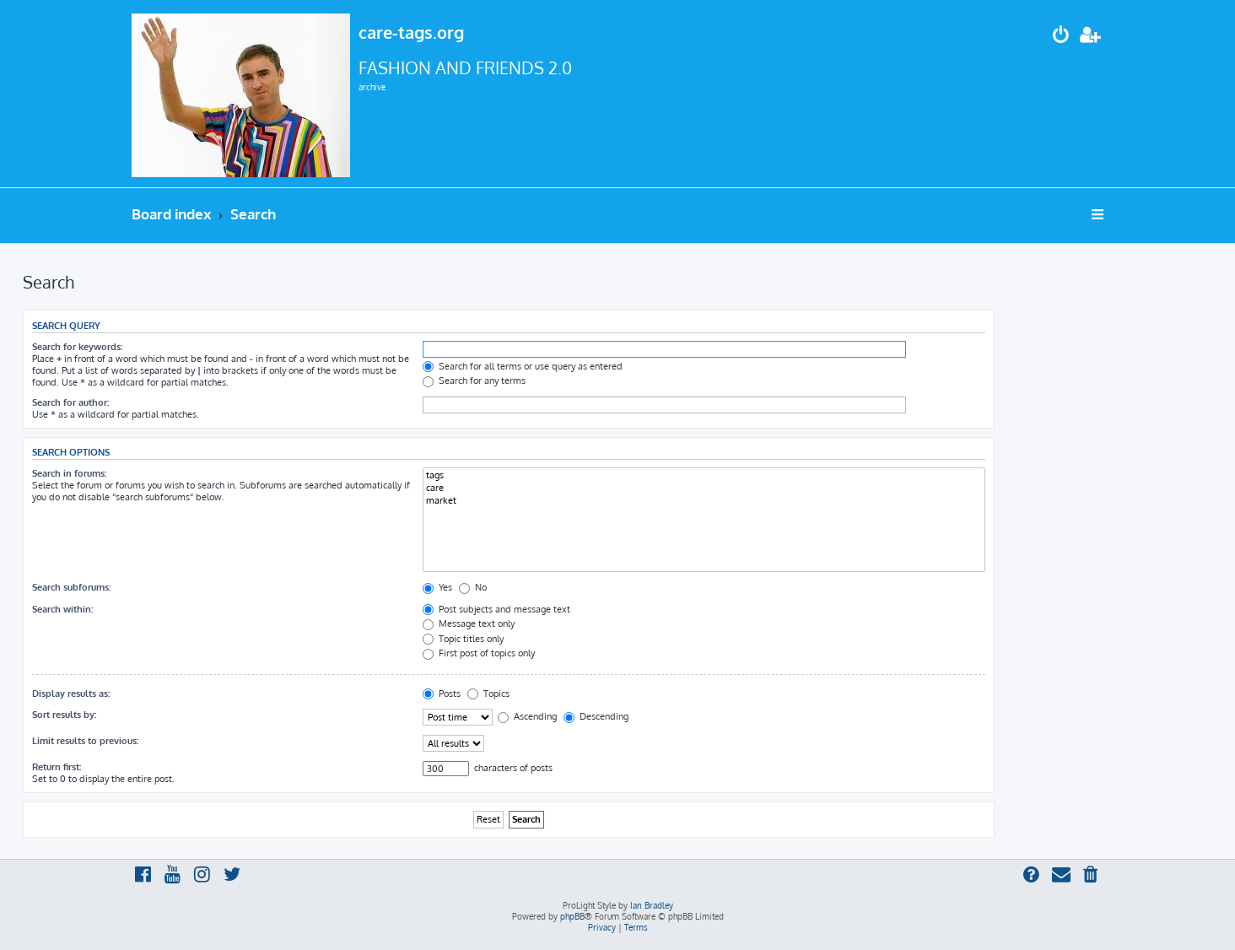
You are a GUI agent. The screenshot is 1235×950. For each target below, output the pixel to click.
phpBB (572, 916)
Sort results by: (64, 715)
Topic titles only (463, 639)
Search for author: (70, 402)
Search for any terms (474, 380)
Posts (442, 693)
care (704, 488)
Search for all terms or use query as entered (523, 366)
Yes (437, 587)
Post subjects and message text (496, 609)
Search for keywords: (77, 347)
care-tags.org (411, 32)
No (473, 587)
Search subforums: (71, 587)
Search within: (62, 609)
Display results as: (71, 693)
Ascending (527, 716)
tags (704, 475)
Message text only (469, 623)
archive (372, 87)
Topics (488, 693)
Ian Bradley (651, 905)
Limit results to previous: (85, 741)
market (704, 500)
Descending (596, 716)
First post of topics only (479, 653)
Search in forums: (69, 473)
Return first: (56, 767)
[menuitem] (1061, 36)
